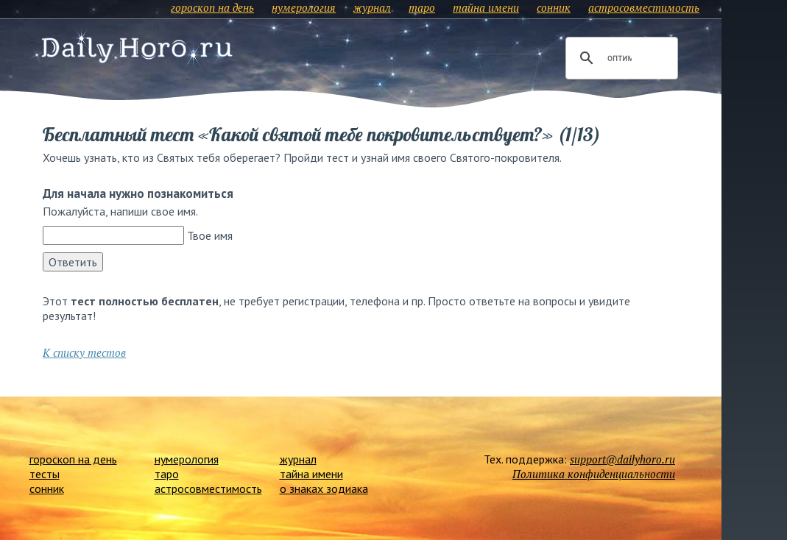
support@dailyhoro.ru (622, 459)
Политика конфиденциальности (593, 473)
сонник (554, 7)
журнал (372, 7)
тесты (44, 473)
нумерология (304, 7)
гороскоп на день (212, 7)
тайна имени (486, 7)
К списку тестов (84, 352)
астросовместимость (643, 7)
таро (422, 7)
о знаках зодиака (324, 488)
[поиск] (619, 58)
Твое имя (210, 235)
